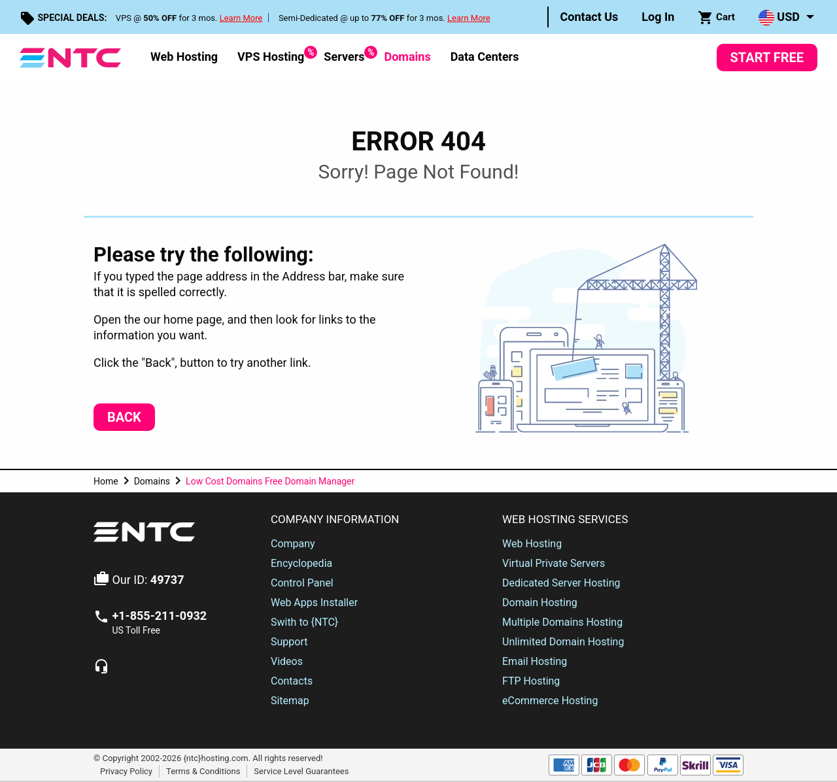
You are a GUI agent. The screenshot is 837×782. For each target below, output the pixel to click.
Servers (344, 54)
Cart (716, 18)
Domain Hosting (539, 602)
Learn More (241, 18)
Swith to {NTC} (304, 622)
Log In (657, 17)
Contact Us (589, 17)
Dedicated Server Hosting (561, 583)
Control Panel (302, 583)
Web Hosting (184, 56)
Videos (287, 661)
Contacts (292, 681)
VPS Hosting (270, 54)
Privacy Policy (126, 771)
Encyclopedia (301, 563)
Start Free (767, 57)
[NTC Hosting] (70, 56)
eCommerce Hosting (550, 700)
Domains (407, 56)
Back (124, 417)
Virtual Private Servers (553, 563)
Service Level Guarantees (301, 771)
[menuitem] (589, 17)
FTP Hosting (531, 681)
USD (779, 18)
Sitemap (290, 700)
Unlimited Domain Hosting (563, 642)
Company (293, 543)
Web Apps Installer (314, 602)
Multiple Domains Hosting (562, 622)
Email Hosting (534, 661)
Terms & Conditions (203, 771)
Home (106, 481)
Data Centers (485, 56)
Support (289, 642)
